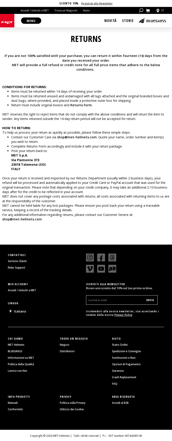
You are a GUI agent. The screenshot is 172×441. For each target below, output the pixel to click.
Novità (110, 20)
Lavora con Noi (17, 370)
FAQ (114, 383)
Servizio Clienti (17, 261)
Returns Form (81, 105)
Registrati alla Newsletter (97, 3)
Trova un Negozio (65, 10)
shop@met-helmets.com (77, 137)
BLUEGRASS (15, 351)
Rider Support (16, 267)
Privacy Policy (123, 315)
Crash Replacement (124, 377)
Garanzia (118, 370)
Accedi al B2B (120, 403)
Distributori (67, 351)
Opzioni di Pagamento (126, 364)
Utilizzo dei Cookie (72, 409)
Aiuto (86, 10)
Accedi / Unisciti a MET (35, 10)
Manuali (13, 403)
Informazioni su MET (21, 357)
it (160, 10)
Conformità (15, 409)
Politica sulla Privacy (72, 403)
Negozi (64, 344)
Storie (128, 20)
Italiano (17, 311)
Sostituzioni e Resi (123, 357)
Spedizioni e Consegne (126, 351)
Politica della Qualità (21, 364)
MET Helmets (16, 344)
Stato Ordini (120, 344)
